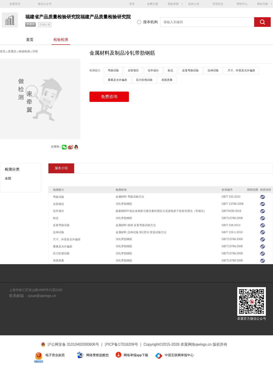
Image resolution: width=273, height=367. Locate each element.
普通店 (30, 24)
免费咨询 (109, 96)
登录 (132, 4)
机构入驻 (193, 4)
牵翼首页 (14, 4)
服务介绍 (61, 168)
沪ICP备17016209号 (123, 344)
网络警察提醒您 (97, 355)
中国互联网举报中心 (179, 355)
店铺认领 (44, 24)
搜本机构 (150, 22)
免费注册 (152, 4)
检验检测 (60, 40)
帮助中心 (242, 4)
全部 (8, 178)
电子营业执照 (55, 355)
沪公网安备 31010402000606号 (73, 344)
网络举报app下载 (136, 355)
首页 (29, 40)
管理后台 (217, 4)
